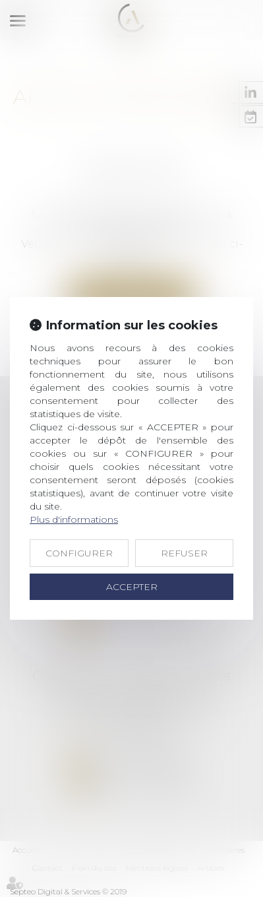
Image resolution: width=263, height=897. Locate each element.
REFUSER (184, 553)
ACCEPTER (132, 587)
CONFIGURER (79, 553)
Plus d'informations (74, 519)
